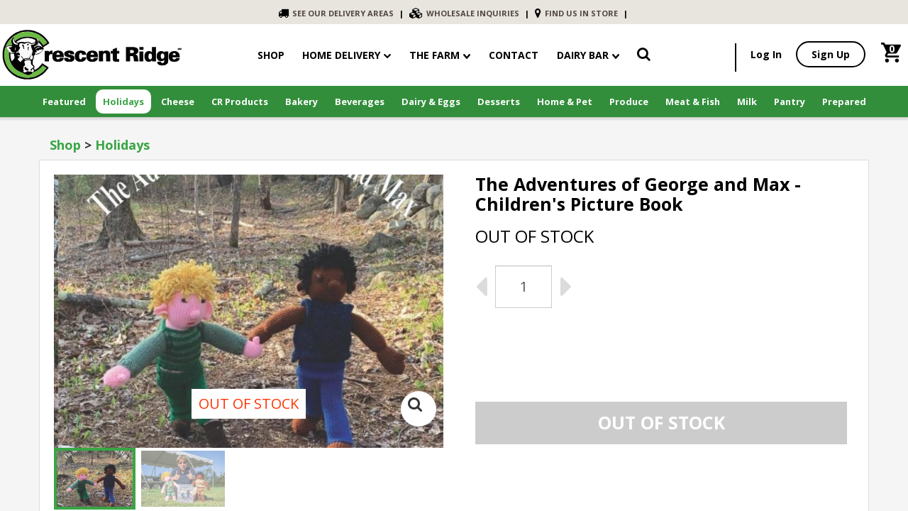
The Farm (439, 55)
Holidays (123, 101)
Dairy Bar (588, 55)
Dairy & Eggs (431, 101)
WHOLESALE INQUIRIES (464, 13)
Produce (628, 101)
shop (271, 55)
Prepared (844, 101)
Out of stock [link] (661, 422)
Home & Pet (564, 101)
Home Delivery (341, 55)
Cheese (177, 101)
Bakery (301, 101)
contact (513, 55)
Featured (64, 101)
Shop (65, 144)
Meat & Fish (692, 101)
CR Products (239, 101)
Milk (747, 101)
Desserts (498, 101)
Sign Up (831, 54)
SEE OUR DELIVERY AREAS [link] (336, 13)
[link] (643, 56)
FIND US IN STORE (576, 13)
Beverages (359, 101)
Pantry (789, 101)
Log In (766, 54)
